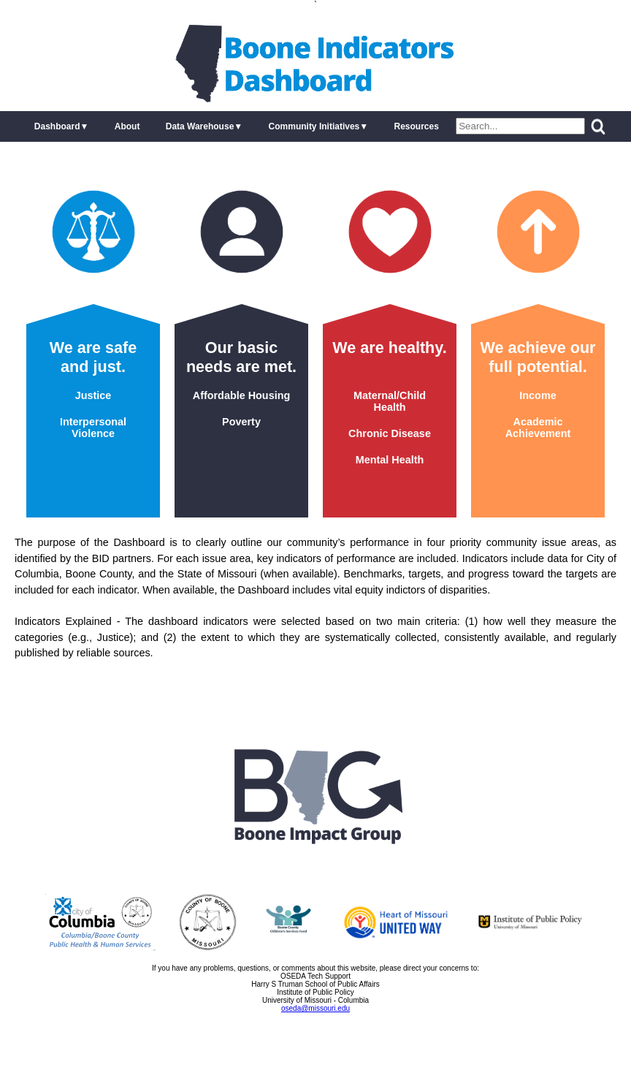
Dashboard (57, 126)
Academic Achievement (538, 427)
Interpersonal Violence (93, 427)
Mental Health (390, 460)
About (127, 126)
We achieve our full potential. (537, 357)
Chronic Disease (389, 433)
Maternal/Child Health (389, 401)
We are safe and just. (93, 357)
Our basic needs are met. (241, 357)
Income (537, 395)
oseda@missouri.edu (315, 1008)
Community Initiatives (314, 126)
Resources (416, 126)
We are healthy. (389, 347)
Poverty (241, 422)
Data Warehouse (200, 126)
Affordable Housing (242, 395)
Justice (93, 395)
